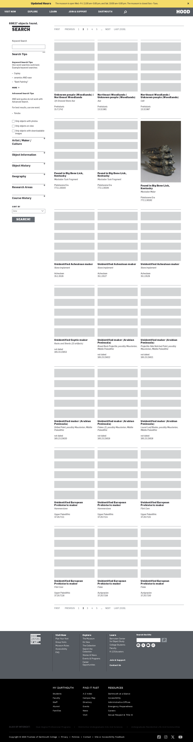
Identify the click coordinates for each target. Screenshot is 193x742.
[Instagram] (165, 737)
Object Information (24, 154)
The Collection (89, 646)
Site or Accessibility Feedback (109, 737)
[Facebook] (159, 737)
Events (86, 706)
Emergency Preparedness (120, 706)
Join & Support (78, 12)
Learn (53, 12)
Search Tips (19, 54)
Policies (75, 737)
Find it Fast (91, 687)
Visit (85, 714)
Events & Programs (91, 659)
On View (86, 642)
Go (164, 640)
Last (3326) (119, 29)
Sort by (16, 207)
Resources (115, 687)
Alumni (56, 706)
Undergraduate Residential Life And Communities (155, 727)
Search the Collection (87, 650)
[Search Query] (148, 640)
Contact (87, 737)
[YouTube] (180, 737)
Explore (33, 12)
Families (57, 710)
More (14, 88)
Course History (21, 198)
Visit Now (10, 12)
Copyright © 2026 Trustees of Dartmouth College (33, 737)
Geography (19, 176)
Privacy (64, 737)
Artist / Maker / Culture (21, 142)
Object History (21, 165)
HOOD (183, 11)
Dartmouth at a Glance (119, 693)
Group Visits (60, 642)
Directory (87, 702)
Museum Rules (62, 646)
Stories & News (90, 655)
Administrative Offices (119, 702)
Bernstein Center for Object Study (117, 640)
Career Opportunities (89, 663)
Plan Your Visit (61, 639)
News (85, 710)
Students (57, 693)
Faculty (113, 648)
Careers (111, 710)
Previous (70, 29)
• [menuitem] (81, 737)
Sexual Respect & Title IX (120, 714)
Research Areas (22, 187)
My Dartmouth (63, 687)
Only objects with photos (26, 121)
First (57, 29)
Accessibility (61, 649)
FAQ (57, 652)
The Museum (89, 639)
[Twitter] (173, 737)
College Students (117, 645)
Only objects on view (24, 126)
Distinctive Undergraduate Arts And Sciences (100, 727)
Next (108, 29)
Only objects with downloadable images (29, 132)
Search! (23, 219)
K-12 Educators (117, 652)
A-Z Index (87, 693)
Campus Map (89, 698)
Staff (55, 702)
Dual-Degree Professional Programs (53, 727)
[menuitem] (64, 699)
